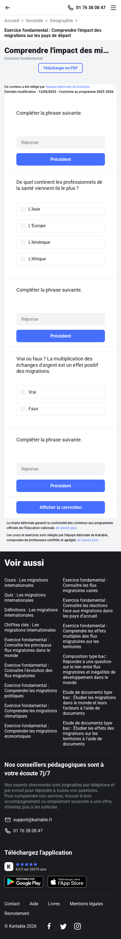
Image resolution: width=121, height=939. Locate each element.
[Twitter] (63, 926)
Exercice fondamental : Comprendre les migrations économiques (30, 731)
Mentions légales (86, 903)
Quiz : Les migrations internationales (25, 597)
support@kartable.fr (32, 819)
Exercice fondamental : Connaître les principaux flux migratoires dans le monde (28, 647)
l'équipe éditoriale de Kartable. (67, 87)
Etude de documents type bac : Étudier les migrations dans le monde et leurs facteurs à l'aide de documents (89, 703)
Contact (12, 903)
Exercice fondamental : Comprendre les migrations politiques (30, 691)
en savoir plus (66, 528)
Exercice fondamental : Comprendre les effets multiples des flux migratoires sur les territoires (85, 636)
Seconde (34, 20)
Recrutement (16, 913)
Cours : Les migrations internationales (26, 582)
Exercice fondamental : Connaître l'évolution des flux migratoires (28, 670)
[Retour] (10, 7)
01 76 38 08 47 (90, 8)
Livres (54, 903)
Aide (34, 903)
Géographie (61, 20)
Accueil (11, 20)
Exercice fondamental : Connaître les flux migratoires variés (85, 585)
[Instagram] (77, 926)
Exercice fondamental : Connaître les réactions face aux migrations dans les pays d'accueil (88, 608)
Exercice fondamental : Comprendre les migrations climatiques (30, 711)
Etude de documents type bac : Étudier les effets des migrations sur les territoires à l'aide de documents (88, 733)
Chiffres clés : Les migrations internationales (30, 627)
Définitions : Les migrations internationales (31, 612)
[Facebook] (49, 926)
